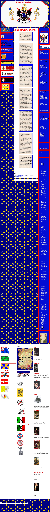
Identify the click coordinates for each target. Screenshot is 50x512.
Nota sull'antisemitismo (42, 127)
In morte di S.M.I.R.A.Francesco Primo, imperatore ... (43, 247)
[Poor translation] (2, 502)
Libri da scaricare (41, 117)
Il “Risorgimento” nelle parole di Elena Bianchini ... (44, 203)
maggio (42, 169)
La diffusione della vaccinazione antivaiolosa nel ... (44, 262)
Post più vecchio (35, 179)
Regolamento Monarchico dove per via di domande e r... (44, 177)
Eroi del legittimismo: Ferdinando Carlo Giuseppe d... (43, 320)
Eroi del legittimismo (42, 72)
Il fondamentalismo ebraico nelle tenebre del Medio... (44, 199)
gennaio (42, 327)
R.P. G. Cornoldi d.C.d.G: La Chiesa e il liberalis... (44, 302)
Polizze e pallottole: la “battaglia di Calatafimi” (43, 183)
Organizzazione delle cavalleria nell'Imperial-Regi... (43, 316)
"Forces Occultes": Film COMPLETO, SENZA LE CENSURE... (43, 324)
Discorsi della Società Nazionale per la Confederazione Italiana (44, 67)
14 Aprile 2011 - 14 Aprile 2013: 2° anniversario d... (44, 310)
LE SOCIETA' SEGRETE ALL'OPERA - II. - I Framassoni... (43, 192)
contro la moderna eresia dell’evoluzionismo (42, 64)
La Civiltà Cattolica (42, 96)
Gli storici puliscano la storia (44, 309)
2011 (40, 329)
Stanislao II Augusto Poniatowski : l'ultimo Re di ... (44, 212)
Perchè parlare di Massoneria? (43, 128)
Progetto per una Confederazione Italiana (44, 130)
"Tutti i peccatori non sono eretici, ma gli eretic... (43, 210)
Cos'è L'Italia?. (41, 66)
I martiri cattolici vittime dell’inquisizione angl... (43, 242)
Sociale (40, 147)
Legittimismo (41, 116)
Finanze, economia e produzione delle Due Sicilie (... (43, 180)
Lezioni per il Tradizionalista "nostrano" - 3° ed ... (44, 209)
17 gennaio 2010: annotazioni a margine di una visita (44, 234)
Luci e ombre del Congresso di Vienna (44, 118)
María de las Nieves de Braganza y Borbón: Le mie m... (43, 194)
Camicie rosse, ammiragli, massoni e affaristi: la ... (43, 171)
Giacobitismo (41, 77)
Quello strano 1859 (42, 133)
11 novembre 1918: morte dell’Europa (43, 205)
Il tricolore (41, 84)
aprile (41, 170)
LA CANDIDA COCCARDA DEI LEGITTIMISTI (43, 284)
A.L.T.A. (40, 51)
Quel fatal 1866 (41, 132)
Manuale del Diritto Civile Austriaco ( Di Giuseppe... (44, 233)
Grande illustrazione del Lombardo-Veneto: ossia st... (44, 289)
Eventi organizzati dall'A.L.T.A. (43, 74)
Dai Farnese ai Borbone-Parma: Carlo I (43, 280)
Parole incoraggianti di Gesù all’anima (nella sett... (44, 295)
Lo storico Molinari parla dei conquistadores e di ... (44, 222)
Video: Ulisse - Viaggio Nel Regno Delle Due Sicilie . (44, 277)
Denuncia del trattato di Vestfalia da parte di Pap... (44, 237)
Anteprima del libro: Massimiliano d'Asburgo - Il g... (44, 287)
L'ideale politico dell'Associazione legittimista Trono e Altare (43, 91)
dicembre (42, 163)
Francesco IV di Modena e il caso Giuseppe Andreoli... (44, 303)
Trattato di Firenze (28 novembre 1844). (43, 190)
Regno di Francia (41, 138)
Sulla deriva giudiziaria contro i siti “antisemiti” (43, 213)
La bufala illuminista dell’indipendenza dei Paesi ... (43, 221)
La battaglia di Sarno (43, 216)
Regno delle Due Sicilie (42, 137)
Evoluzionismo (41, 75)
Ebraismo (41, 71)
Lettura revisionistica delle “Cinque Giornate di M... (43, 201)
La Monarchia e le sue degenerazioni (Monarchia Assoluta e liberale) (44, 100)
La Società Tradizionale (19, 176)
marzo (41, 325)
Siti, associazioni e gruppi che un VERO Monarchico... (43, 322)
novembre (42, 164)
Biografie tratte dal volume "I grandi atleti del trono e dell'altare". (44, 56)
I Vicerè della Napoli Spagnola (43, 82)
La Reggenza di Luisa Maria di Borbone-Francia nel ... (44, 266)
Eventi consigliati (41, 73)
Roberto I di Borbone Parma (44, 265)
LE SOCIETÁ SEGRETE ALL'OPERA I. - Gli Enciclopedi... (43, 305)
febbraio (42, 326)
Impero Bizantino (41, 85)
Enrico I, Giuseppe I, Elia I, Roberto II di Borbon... (43, 260)
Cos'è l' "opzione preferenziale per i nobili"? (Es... (44, 207)
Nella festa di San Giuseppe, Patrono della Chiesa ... (44, 285)
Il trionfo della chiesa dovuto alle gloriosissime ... (44, 248)
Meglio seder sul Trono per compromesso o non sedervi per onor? (44, 124)
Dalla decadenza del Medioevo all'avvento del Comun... (44, 264)
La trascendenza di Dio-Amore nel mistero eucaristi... (43, 308)
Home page (25, 179)
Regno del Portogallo (42, 136)
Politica (40, 129)
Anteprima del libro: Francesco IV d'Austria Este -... (43, 318)
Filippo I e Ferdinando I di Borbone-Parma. (43, 279)
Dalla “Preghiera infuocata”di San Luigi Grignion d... (44, 188)
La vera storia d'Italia (42, 109)
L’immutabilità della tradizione (43, 92)
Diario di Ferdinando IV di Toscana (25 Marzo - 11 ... (44, 273)
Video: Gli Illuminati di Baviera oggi (43, 226)
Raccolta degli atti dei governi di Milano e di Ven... (43, 232)
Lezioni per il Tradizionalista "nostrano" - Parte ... (44, 229)
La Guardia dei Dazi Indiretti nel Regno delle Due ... (44, 181)
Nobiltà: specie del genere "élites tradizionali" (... (43, 197)
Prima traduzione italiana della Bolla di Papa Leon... (44, 236)
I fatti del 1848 (41, 81)
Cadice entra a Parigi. (43, 204)
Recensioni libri (41, 134)
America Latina (41, 52)
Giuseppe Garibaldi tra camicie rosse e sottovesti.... (43, 173)
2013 (40, 162)
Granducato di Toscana (42, 78)
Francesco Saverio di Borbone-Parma (43, 253)
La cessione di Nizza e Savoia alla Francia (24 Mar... (43, 259)
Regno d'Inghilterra (42, 135)
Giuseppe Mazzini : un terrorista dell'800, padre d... (43, 282)
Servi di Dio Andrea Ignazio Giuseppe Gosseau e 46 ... (44, 244)
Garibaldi (41, 76)
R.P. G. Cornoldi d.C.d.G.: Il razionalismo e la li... (44, 300)
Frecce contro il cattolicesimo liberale (43, 219)
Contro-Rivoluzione (42, 65)
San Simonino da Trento (43, 230)
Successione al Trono (42, 153)
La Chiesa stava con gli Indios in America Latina (43, 224)
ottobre (41, 165)
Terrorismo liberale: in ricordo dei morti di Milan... (44, 175)
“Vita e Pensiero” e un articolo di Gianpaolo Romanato (43, 185)
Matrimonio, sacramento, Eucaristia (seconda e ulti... (44, 314)
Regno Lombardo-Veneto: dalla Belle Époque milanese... (43, 299)
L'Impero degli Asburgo (42, 93)
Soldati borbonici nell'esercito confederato (44, 292)
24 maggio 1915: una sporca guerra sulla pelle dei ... (44, 198)
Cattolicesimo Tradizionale (42, 61)
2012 (40, 328)
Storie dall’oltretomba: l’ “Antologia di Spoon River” (43, 297)
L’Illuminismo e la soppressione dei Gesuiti (44, 227)
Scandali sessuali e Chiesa (44, 306)
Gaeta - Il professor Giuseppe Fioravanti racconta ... (44, 276)
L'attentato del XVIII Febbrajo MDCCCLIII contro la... (44, 245)
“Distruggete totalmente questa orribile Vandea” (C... (43, 241)
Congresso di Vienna (42, 62)
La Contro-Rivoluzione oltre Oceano (43, 97)
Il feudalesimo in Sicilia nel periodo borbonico (44, 293)
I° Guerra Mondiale (42, 83)
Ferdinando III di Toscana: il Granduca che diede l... (44, 178)
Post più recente (16, 179)
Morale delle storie (42, 126)
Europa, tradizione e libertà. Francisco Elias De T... (44, 250)
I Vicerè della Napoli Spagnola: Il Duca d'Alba (44, 312)
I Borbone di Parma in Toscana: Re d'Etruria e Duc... (43, 271)
